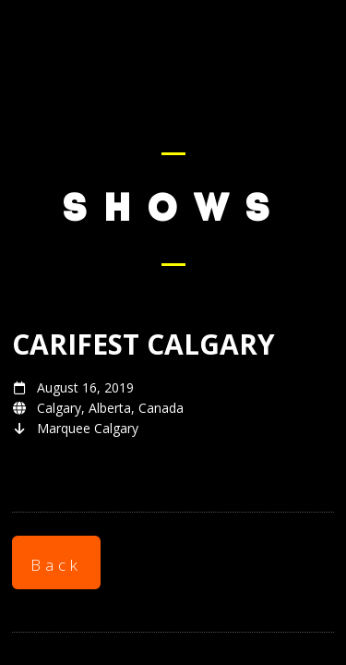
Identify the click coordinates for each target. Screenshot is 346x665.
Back (56, 564)
